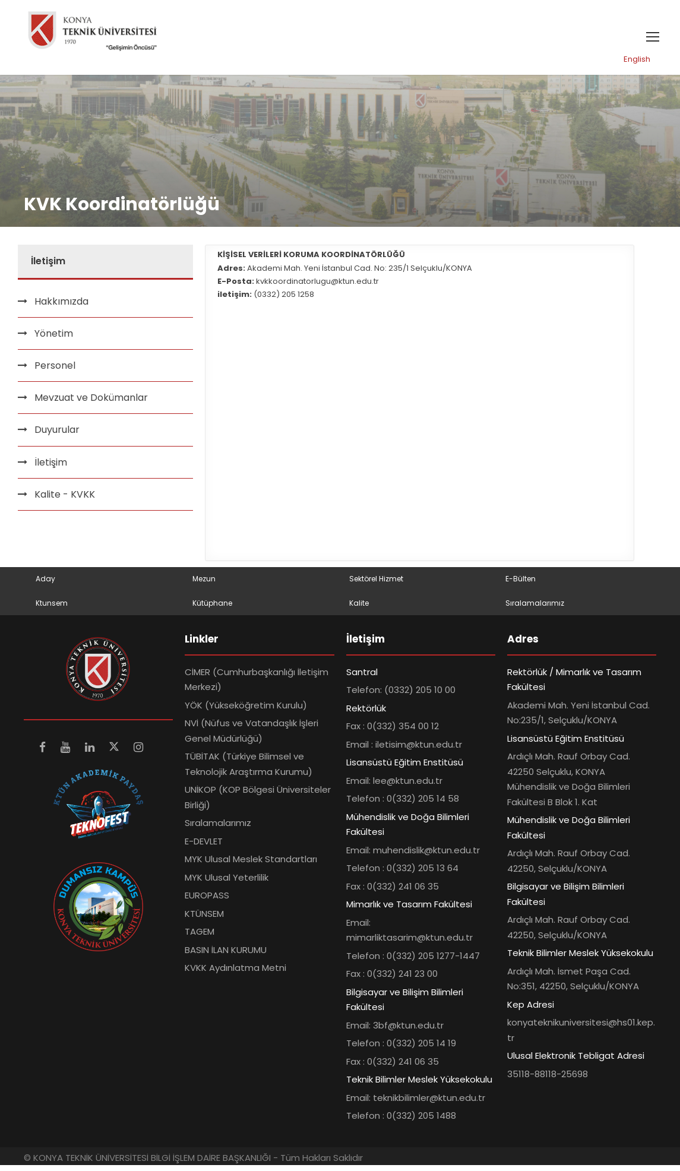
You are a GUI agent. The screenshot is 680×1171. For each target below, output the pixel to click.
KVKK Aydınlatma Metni (235, 973)
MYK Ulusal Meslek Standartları (251, 865)
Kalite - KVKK (64, 500)
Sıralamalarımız (534, 608)
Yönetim (53, 339)
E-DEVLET (204, 846)
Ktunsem (52, 608)
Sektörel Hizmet (376, 585)
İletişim (50, 467)
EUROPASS (207, 901)
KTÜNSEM (204, 919)
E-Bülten (520, 585)
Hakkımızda (61, 307)
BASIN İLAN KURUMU (226, 955)
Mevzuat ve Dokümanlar (91, 403)
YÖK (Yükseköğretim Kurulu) (246, 710)
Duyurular (57, 435)
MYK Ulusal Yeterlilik (226, 882)
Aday (45, 585)
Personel (54, 371)
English (637, 65)
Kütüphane (212, 608)
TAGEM (199, 937)
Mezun (204, 585)
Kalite (359, 608)
